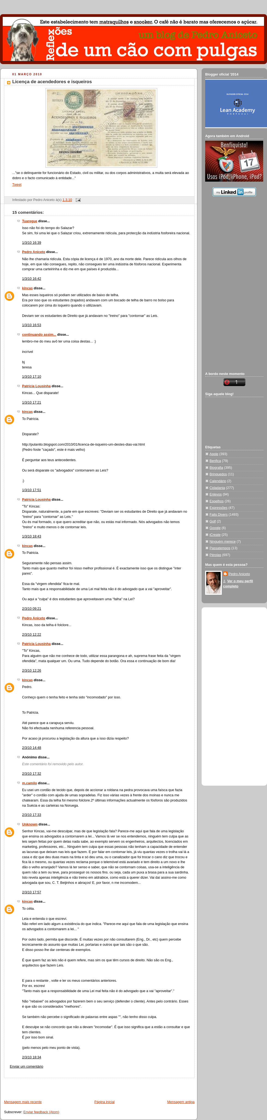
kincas (27, 288)
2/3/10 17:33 (31, 815)
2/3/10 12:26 (31, 670)
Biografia (216, 468)
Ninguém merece (223, 542)
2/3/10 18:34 (31, 1057)
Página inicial (104, 1102)
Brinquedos (218, 474)
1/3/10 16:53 (31, 325)
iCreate (215, 535)
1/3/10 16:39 (31, 243)
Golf (213, 521)
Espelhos (217, 501)
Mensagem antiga (181, 1102)
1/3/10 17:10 (31, 377)
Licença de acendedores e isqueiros (52, 81)
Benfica (215, 461)
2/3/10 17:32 (31, 774)
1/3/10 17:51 (31, 490)
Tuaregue (29, 221)
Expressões (218, 508)
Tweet (17, 185)
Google (215, 528)
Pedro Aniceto (33, 252)
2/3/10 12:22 (31, 634)
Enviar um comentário (26, 1066)
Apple (214, 454)
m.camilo (29, 783)
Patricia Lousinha (36, 386)
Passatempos (220, 548)
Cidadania (217, 488)
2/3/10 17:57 (31, 892)
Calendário (218, 481)
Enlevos (216, 494)
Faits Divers (219, 515)
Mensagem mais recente (23, 1102)
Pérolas (215, 555)
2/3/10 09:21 (31, 609)
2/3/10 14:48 (31, 748)
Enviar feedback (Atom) (41, 1112)
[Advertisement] (64, 1086)
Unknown (30, 824)
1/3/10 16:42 (31, 279)
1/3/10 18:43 (31, 536)
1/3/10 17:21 (31, 402)
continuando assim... (39, 335)
